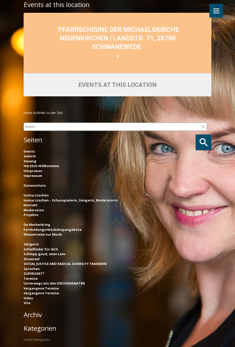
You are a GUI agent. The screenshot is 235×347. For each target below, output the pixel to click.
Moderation (34, 210)
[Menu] (216, 11)
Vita (27, 303)
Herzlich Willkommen (41, 166)
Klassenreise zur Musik (43, 234)
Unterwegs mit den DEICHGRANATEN (54, 283)
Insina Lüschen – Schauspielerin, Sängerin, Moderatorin (71, 200)
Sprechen (32, 268)
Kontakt (31, 205)
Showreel (31, 259)
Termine (31, 278)
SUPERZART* (34, 273)
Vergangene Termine (41, 288)
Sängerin (31, 244)
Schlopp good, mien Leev (45, 254)
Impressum (33, 175)
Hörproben (33, 171)
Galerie (30, 156)
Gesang (30, 161)
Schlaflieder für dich (41, 249)
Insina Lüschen (36, 195)
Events (29, 151)
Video (28, 298)
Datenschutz (35, 185)
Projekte (31, 215)
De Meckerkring (37, 224)
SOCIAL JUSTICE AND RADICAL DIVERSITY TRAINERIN (65, 263)
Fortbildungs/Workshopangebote (53, 229)
